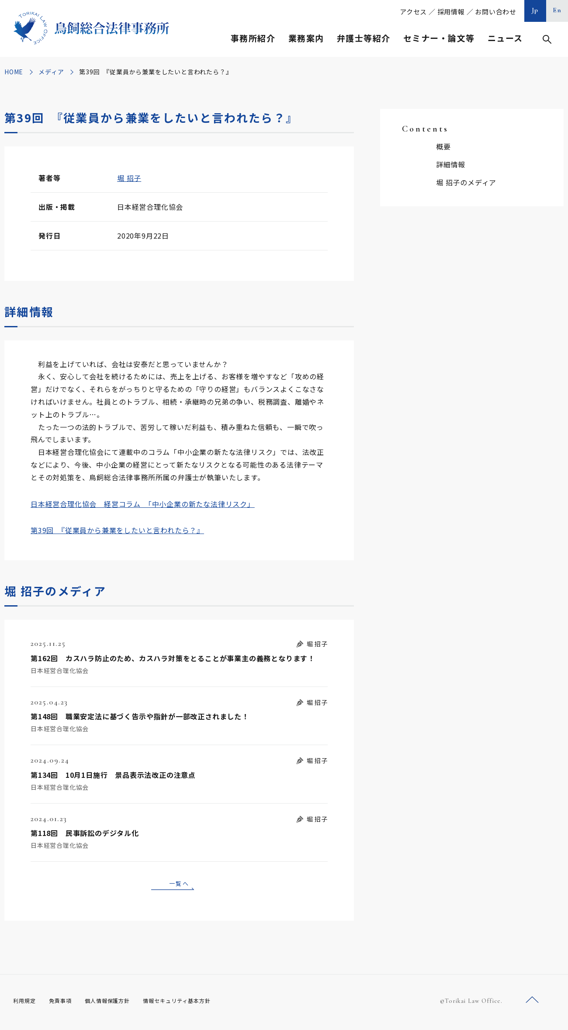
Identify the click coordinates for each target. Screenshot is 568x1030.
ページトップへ (532, 1003)
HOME (13, 71)
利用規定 (26, 1003)
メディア (51, 71)
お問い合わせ (495, 11)
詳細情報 (450, 164)
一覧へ (179, 884)
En (557, 10)
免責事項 (65, 1003)
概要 (443, 146)
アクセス (413, 11)
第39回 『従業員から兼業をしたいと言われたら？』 (117, 530)
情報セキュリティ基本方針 (197, 1003)
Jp (535, 10)
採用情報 (451, 11)
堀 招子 (129, 178)
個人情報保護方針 (118, 1003)
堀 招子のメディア (466, 182)
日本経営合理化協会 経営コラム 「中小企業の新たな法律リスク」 (143, 504)
